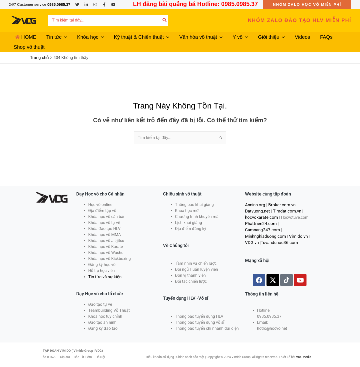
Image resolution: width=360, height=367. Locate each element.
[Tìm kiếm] (165, 20)
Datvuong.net (257, 206)
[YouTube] (113, 4)
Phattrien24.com (259, 218)
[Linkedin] (86, 4)
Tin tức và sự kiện (104, 272)
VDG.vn (251, 230)
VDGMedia (303, 352)
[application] (58, 40)
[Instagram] (95, 4)
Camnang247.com (293, 218)
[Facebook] (104, 4)
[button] (307, 4)
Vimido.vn (296, 224)
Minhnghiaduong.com (264, 224)
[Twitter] (77, 4)
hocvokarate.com (260, 212)
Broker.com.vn (279, 200)
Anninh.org (254, 200)
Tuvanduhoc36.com (278, 230)
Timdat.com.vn (285, 206)
